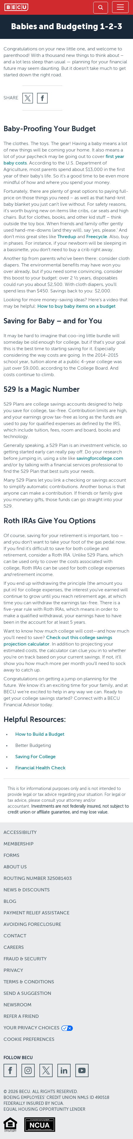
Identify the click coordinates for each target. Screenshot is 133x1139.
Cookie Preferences (29, 1039)
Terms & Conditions (29, 982)
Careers (14, 947)
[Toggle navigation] (120, 7)
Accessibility (20, 832)
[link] (100, 8)
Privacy (13, 970)
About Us (15, 867)
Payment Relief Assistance (36, 913)
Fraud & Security (25, 959)
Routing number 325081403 (38, 878)
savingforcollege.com (100, 458)
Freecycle (96, 237)
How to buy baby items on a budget (76, 306)
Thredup (66, 237)
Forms (11, 855)
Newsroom (17, 1005)
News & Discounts (27, 890)
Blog (10, 901)
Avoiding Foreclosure (32, 924)
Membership (19, 844)
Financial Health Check (40, 768)
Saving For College (35, 757)
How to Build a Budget (39, 734)
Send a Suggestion (27, 993)
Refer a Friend (21, 1016)
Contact (15, 936)
